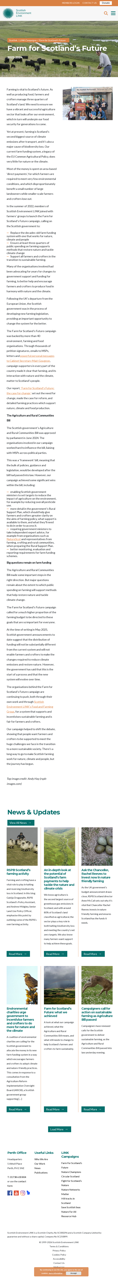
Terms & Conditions (59, 1246)
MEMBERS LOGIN (70, 3)
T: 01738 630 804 (16, 1176)
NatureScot (14, 539)
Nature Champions (71, 1171)
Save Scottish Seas (71, 1207)
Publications (41, 1172)
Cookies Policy (59, 1254)
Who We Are (41, 1159)
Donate (106, 2)
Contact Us (59, 1263)
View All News (18, 822)
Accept (74, 1273)
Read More (15, 954)
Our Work (39, 1163)
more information (55, 1273)
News (37, 1168)
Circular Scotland (70, 1176)
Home (16, 13)
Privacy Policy (59, 1250)
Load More (56, 1129)
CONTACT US (90, 3)
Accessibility (59, 1259)
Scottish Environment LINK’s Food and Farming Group (30, 706)
